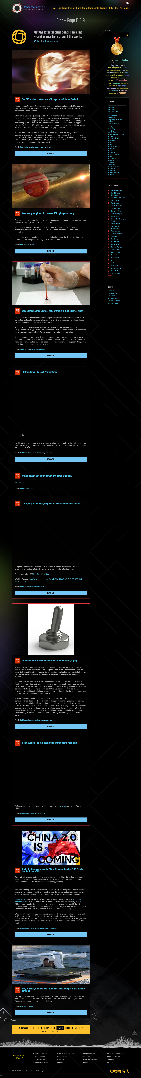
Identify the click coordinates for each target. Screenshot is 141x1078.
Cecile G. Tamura (116, 234)
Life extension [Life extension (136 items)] (121, 80)
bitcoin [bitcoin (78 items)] (119, 68)
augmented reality (114, 138)
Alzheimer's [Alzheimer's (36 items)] (116, 60)
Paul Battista (23, 453)
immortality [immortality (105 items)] (115, 78)
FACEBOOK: (35, 1053)
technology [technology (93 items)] (123, 91)
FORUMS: (84, 1062)
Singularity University (115, 120)
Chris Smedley (116, 273)
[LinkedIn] (119, 1071)
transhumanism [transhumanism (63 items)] (113, 93)
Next (53, 1031)
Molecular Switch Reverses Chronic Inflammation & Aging (49, 661)
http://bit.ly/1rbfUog (41, 574)
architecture (112, 132)
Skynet (110, 122)
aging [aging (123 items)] (109, 60)
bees (109, 142)
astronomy (111, 136)
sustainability (48, 147)
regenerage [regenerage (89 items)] (122, 86)
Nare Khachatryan (24, 245)
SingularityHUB (113, 303)
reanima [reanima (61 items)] (115, 86)
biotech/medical (34, 349)
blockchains (112, 158)
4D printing (111, 110)
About (54, 8)
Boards (64, 8)
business (111, 160)
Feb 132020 (17, 99)
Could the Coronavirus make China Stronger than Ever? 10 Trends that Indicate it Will (52, 870)
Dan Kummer (115, 224)
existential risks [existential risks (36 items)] (111, 72)
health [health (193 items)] (112, 75)
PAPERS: (59, 1062)
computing (111, 169)
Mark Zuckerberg (113, 124)
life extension (40, 453)
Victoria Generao (24, 349)
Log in (39, 41)
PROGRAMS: (110, 1059)
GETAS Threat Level (18, 1057)
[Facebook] (112, 1071)
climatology (112, 164)
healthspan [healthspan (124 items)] (120, 75)
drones (31, 1006)
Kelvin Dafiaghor (116, 214)
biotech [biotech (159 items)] (121, 65)
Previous (24, 1028)
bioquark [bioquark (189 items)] (114, 65)
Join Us (96, 8)
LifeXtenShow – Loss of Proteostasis (39, 372)
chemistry (111, 162)
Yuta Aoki (114, 236)
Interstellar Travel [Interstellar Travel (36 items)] (124, 78)
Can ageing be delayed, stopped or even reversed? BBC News (51, 504)
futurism (30, 488)
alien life (111, 128)
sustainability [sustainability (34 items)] (115, 91)
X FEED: (34, 1056)
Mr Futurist (111, 296)
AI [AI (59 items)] (112, 61)
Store (116, 8)
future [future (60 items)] (121, 72)
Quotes (111, 8)
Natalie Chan (115, 252)
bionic (110, 150)
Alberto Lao (115, 242)
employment (48, 928)
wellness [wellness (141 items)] (122, 93)
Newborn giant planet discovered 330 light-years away (48, 213)
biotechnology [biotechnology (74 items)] (112, 68)
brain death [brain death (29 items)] (109, 70)
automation (112, 140)
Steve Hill (114, 255)
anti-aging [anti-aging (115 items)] (124, 60)
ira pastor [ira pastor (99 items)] (111, 80)
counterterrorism (113, 173)
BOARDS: (109, 1056)
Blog (59, 8)
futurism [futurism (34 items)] (126, 72)
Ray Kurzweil (112, 116)
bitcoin (110, 156)
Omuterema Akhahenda (115, 227)
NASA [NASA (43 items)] (122, 83)
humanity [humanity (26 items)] (127, 75)
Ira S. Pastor (115, 271)
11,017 (46, 1028)
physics (32, 147)
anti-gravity (112, 130)
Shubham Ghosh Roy (118, 198)
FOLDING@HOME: (86, 1059)
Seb (112, 260)
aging (110, 126)
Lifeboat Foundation (24, 1071)
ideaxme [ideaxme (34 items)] (108, 78)
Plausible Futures (114, 301)
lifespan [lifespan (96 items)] (109, 83)
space (42, 147)
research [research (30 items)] (119, 88)
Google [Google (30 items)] (107, 75)
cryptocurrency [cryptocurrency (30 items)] (119, 70)
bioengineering (113, 146)
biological (111, 148)
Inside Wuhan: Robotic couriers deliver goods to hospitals (49, 743)
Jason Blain (115, 265)
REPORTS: (59, 1059)
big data (110, 144)
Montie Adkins (116, 268)
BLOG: (58, 1056)
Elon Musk (111, 118)
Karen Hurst (115, 216)
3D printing (111, 108)
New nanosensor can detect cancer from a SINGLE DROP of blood (52, 311)
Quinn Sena (115, 200)
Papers (84, 8)
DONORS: (84, 1056)
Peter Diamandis (113, 112)
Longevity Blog (113, 293)
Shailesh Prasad (116, 206)
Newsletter (103, 8)
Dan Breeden (115, 203)
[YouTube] (123, 1071)
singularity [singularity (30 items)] (125, 88)
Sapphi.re (43, 1071)
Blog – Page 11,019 (70, 21)
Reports (78, 8)
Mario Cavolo (20, 899)
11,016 (40, 1028)
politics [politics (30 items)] (110, 86)
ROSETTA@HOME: (37, 1062)
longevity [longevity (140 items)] (116, 83)
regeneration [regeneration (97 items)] (112, 88)
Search (126, 34)
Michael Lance (116, 263)
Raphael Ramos (116, 247)
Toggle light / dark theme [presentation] (127, 3)
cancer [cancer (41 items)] (114, 70)
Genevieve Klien (24, 147)
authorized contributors (50, 41)
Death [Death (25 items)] (126, 70)
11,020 (67, 1028)
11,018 (53, 1028)
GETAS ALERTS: (110, 1053)
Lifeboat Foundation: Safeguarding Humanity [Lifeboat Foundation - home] (28, 8)
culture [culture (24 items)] (124, 70)
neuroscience (48, 453)
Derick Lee (114, 239)
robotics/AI (42, 813)
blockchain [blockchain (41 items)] (124, 68)
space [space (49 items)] (109, 90)
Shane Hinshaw (116, 244)
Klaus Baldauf (116, 231)
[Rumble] (127, 1071)
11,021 (74, 1028)
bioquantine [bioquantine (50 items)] (122, 63)
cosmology (111, 170)
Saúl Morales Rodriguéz (115, 194)
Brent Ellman (115, 257)
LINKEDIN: (84, 1053)
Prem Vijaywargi (24, 813)
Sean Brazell (115, 250)
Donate (90, 8)
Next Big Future (113, 298)
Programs (71, 8)
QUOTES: (109, 1062)
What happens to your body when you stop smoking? (47, 476)
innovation (42, 349)
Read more (51, 153)
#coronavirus (61, 806)
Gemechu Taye (116, 211)
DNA (109, 114)
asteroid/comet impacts (116, 134)
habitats (54, 928)
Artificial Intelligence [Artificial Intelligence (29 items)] (114, 63)
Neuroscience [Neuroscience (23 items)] (126, 83)
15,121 (44, 1031)
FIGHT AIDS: (36, 1059)
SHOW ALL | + (111, 276)
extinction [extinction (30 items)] (117, 72)
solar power (37, 147)
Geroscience (112, 291)
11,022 (81, 1028)
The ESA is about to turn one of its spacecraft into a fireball (50, 99)
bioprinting (111, 152)
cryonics (111, 175)
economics (42, 928)
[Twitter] (116, 1071)
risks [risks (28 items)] (122, 88)
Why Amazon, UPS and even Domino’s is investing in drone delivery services (53, 990)
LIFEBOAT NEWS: (61, 1053)
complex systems (114, 166)
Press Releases (124, 8)
